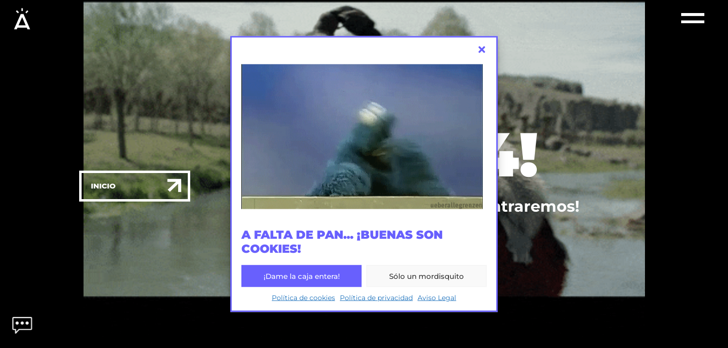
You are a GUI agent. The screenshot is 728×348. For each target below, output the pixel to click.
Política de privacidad (376, 297)
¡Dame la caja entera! (302, 275)
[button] (482, 50)
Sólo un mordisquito (426, 275)
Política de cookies (303, 297)
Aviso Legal (437, 297)
